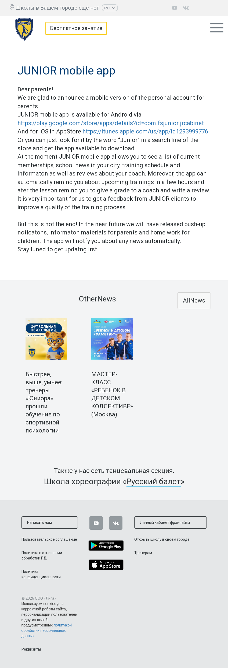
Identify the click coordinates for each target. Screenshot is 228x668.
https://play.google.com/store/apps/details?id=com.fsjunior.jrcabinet (110, 123)
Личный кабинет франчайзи (165, 522)
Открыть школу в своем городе (162, 539)
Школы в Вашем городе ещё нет (57, 8)
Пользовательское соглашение (49, 539)
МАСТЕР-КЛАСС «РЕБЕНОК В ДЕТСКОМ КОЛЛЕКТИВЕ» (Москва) (112, 394)
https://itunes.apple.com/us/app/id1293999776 (145, 131)
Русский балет (153, 481)
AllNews (194, 300)
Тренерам (143, 553)
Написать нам (39, 522)
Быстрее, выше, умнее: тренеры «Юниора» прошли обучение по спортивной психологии (44, 402)
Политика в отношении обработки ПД (41, 555)
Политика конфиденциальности (41, 574)
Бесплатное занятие (76, 28)
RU (109, 8)
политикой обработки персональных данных (46, 630)
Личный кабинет (211, 8)
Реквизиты (31, 649)
